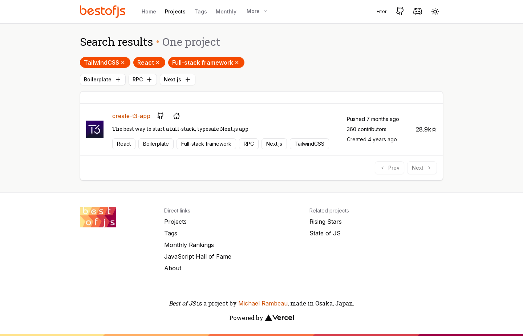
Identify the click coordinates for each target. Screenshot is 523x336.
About (172, 268)
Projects (175, 11)
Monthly (226, 11)
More (257, 11)
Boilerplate (103, 79)
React (149, 62)
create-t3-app (131, 116)
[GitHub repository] (160, 115)
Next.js (177, 79)
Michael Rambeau (263, 303)
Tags (200, 11)
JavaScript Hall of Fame (197, 256)
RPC (143, 79)
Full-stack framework (206, 62)
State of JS (325, 233)
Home (149, 11)
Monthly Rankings (189, 244)
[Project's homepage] (176, 115)
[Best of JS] (103, 11)
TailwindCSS (105, 62)
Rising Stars (325, 221)
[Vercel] (279, 318)
